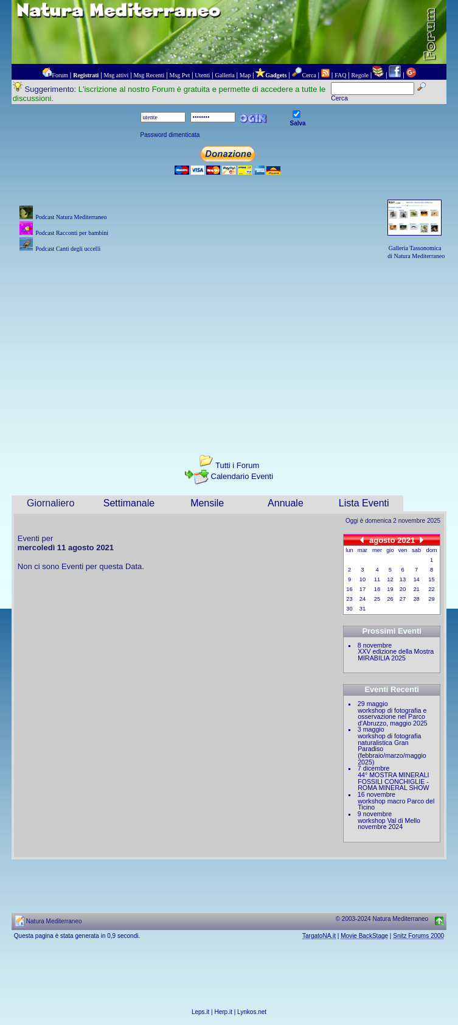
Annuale (286, 503)
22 (431, 589)
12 (390, 579)
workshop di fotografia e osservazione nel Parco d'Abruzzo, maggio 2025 (393, 717)
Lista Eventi (364, 503)
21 (416, 589)
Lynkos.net (251, 1012)
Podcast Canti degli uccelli (67, 248)
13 (403, 579)
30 (349, 609)
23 (349, 599)
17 (362, 589)
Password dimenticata (170, 134)
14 (416, 579)
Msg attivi (116, 75)
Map (245, 75)
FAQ (340, 75)
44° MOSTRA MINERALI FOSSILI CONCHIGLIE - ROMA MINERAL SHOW (393, 781)
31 (362, 609)
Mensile (207, 503)
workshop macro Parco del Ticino (396, 804)
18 (377, 589)
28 (416, 599)
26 (390, 599)
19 (390, 589)
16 (349, 589)
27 (403, 599)
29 (431, 599)
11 (377, 579)
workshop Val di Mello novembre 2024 (389, 824)
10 (362, 579)
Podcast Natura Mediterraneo (70, 217)
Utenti (202, 75)
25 (377, 599)
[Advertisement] (229, 346)
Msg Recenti (149, 75)
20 (403, 589)
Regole (360, 75)
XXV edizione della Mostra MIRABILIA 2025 (396, 655)
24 (362, 599)
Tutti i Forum (237, 465)
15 (431, 579)
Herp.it (223, 1012)
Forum (60, 75)
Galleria (224, 75)
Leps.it (200, 1012)
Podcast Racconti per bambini (71, 232)
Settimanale (129, 503)
